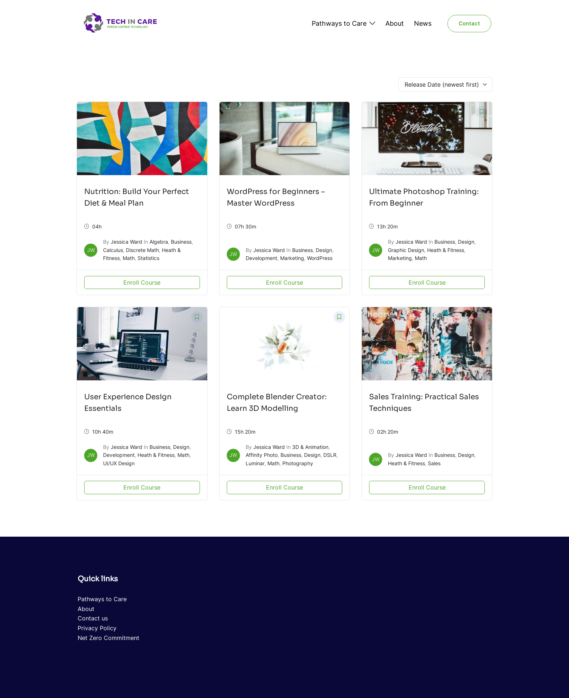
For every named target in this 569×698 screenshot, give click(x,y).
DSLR (329, 455)
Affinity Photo (262, 455)
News (422, 23)
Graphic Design (406, 250)
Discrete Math (142, 250)
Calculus (113, 250)
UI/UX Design (119, 463)
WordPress (319, 258)
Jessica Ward (126, 242)
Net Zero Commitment (108, 637)
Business (181, 242)
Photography (297, 463)
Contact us (93, 618)
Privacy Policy (97, 628)
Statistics (148, 258)
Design (324, 250)
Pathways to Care (339, 23)
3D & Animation (310, 447)
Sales (434, 463)
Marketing (292, 258)
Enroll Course (141, 282)
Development (261, 258)
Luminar (255, 463)
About (394, 23)
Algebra (159, 242)
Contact (469, 23)
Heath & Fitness (445, 250)
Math (129, 258)
